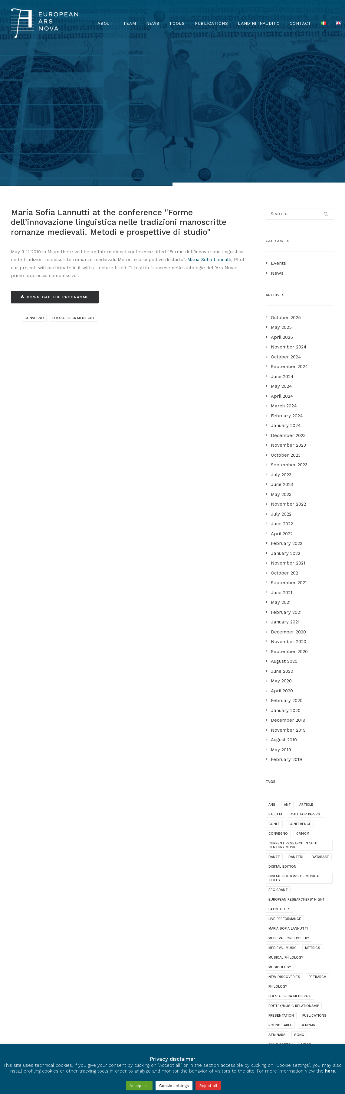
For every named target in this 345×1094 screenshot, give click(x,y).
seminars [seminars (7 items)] (277, 917)
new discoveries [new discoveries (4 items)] (284, 859)
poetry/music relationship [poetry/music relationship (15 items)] (293, 888)
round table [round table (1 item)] (280, 908)
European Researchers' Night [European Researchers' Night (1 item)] (296, 782)
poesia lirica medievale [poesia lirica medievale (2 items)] (289, 879)
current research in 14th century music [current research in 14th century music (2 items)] (292, 728)
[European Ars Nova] (44, 23)
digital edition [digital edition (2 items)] (282, 749)
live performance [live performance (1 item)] (284, 801)
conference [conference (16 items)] (299, 706)
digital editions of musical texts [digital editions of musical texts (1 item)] (294, 761)
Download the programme (55, 179)
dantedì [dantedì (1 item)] (295, 739)
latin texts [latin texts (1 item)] (279, 792)
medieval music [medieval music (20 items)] (282, 830)
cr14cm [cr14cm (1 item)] (302, 716)
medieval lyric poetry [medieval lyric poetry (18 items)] (288, 821)
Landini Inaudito (259, 23)
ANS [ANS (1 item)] (271, 687)
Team (129, 23)
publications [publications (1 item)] (314, 898)
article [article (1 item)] (306, 687)
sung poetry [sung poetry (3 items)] (280, 927)
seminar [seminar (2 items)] (308, 908)
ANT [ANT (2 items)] (287, 687)
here (330, 1071)
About (105, 23)
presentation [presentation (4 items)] (281, 898)
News (152, 23)
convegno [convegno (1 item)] (278, 716)
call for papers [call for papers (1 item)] (305, 697)
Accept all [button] (139, 1085)
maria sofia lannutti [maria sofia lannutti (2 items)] (288, 811)
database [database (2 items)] (320, 739)
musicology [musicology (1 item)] (279, 850)
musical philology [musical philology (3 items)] (285, 840)
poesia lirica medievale (73, 200)
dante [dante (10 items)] (274, 739)
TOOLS (177, 23)
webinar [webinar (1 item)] (302, 937)
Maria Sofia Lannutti (209, 142)
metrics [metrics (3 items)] (312, 830)
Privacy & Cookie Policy (39, 1040)
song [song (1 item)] (299, 917)
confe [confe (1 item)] (274, 706)
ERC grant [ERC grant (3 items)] (278, 772)
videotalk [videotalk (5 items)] (277, 937)
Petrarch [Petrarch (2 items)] (317, 859)
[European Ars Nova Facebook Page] (17, 1022)
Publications (211, 23)
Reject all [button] (208, 1085)
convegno (34, 200)
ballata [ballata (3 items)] (275, 697)
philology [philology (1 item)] (277, 869)
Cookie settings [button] (174, 1085)
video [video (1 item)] (306, 927)
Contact (300, 23)
